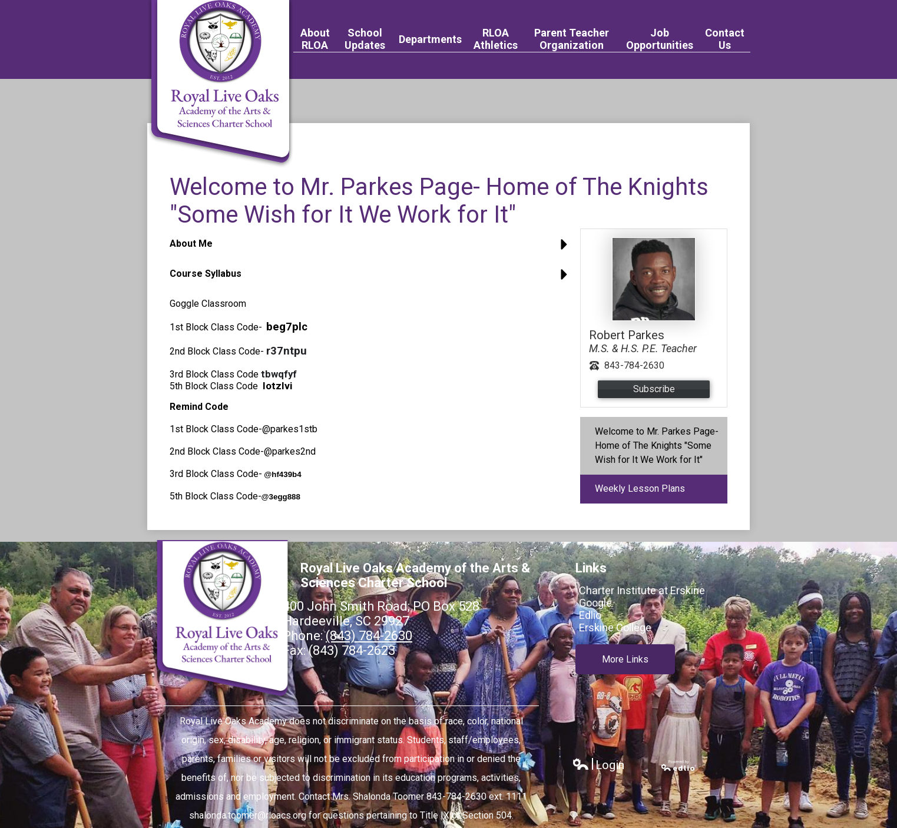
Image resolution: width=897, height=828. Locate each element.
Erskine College (615, 627)
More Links (625, 658)
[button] (372, 248)
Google (595, 603)
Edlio (590, 615)
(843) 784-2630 (369, 635)
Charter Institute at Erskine (642, 590)
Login (598, 765)
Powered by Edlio (679, 765)
